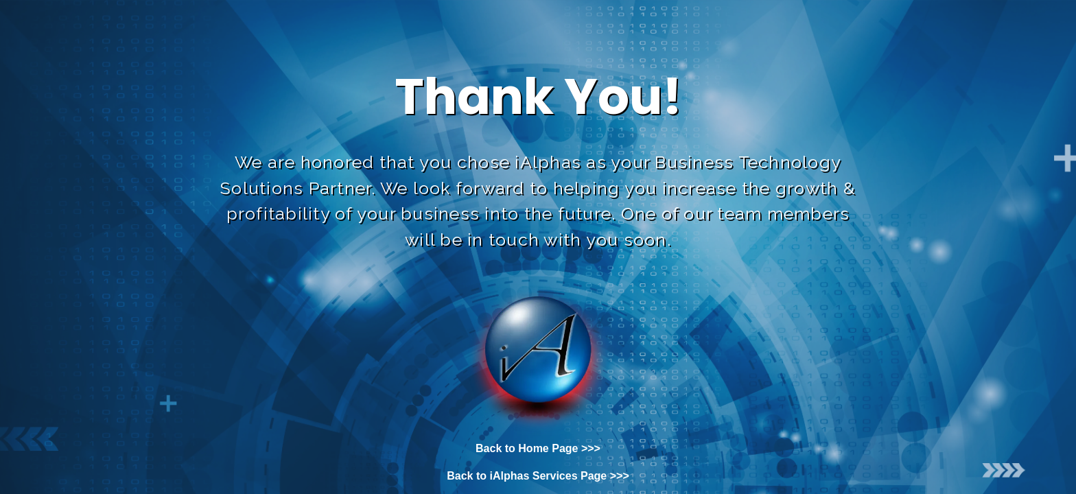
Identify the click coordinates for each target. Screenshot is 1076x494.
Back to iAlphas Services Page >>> (538, 476)
